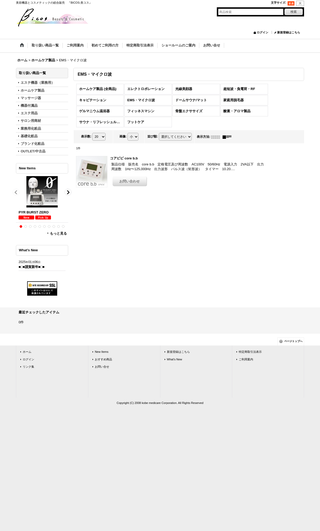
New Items (101, 351)
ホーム (27, 351)
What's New (174, 359)
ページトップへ (293, 341)
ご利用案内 (246, 359)
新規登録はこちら (288, 32)
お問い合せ (102, 366)
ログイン (262, 32)
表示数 (86, 136)
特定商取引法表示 (250, 351)
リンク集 (28, 366)
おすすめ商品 (103, 359)
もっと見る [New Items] (58, 233)
